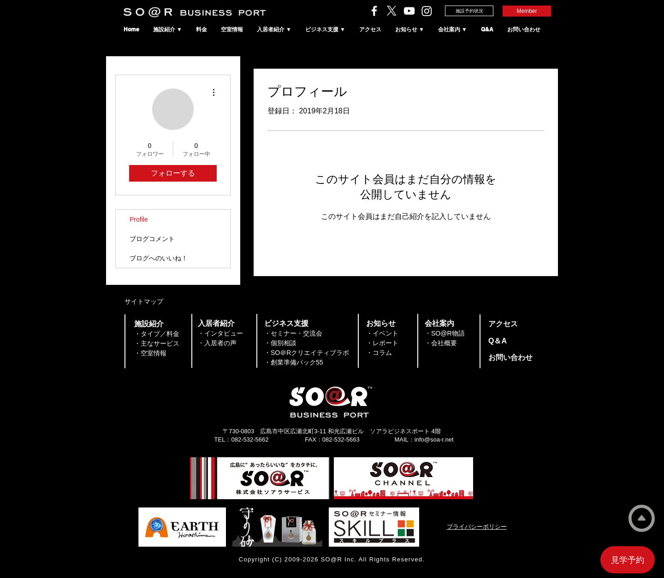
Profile (139, 219)
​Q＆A (497, 341)
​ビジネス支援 (286, 323)
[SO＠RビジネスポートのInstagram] (426, 11)
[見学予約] (627, 559)
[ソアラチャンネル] (409, 11)
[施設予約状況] (469, 11)
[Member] (527, 11)
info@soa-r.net (434, 439)
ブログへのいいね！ (159, 258)
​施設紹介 (149, 324)
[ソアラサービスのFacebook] (374, 11)
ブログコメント (152, 238)
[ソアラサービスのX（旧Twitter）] (391, 11)
